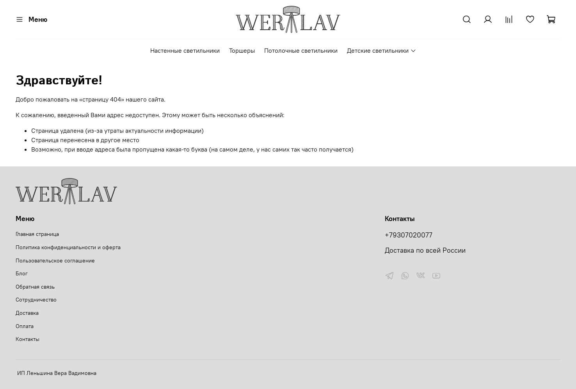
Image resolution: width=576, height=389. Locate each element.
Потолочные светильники (301, 50)
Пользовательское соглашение (55, 260)
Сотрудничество (36, 299)
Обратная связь (35, 286)
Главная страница (37, 233)
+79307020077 (408, 235)
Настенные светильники (185, 50)
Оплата (25, 326)
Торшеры (242, 50)
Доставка (27, 312)
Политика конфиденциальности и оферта (68, 247)
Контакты (27, 339)
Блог (22, 273)
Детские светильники (381, 50)
